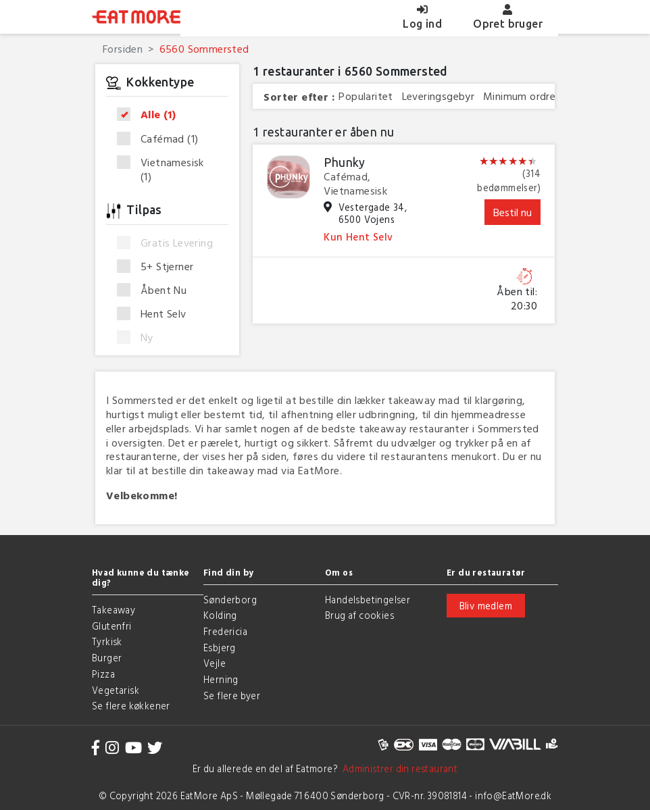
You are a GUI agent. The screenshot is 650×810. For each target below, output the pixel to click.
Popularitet (366, 96)
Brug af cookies (359, 615)
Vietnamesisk (160, 169)
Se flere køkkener (131, 706)
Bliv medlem (485, 606)
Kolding (220, 615)
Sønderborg (230, 599)
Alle (150, 114)
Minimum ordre (519, 96)
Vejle (214, 663)
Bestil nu (512, 212)
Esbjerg (219, 647)
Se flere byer (231, 695)
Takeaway (113, 610)
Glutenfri (112, 626)
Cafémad (162, 139)
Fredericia (225, 631)
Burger (107, 658)
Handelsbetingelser (367, 599)
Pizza (103, 674)
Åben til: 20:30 (517, 298)
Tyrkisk (107, 641)
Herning (221, 679)
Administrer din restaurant (397, 768)
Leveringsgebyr (438, 96)
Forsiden (123, 49)
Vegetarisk (115, 690)
